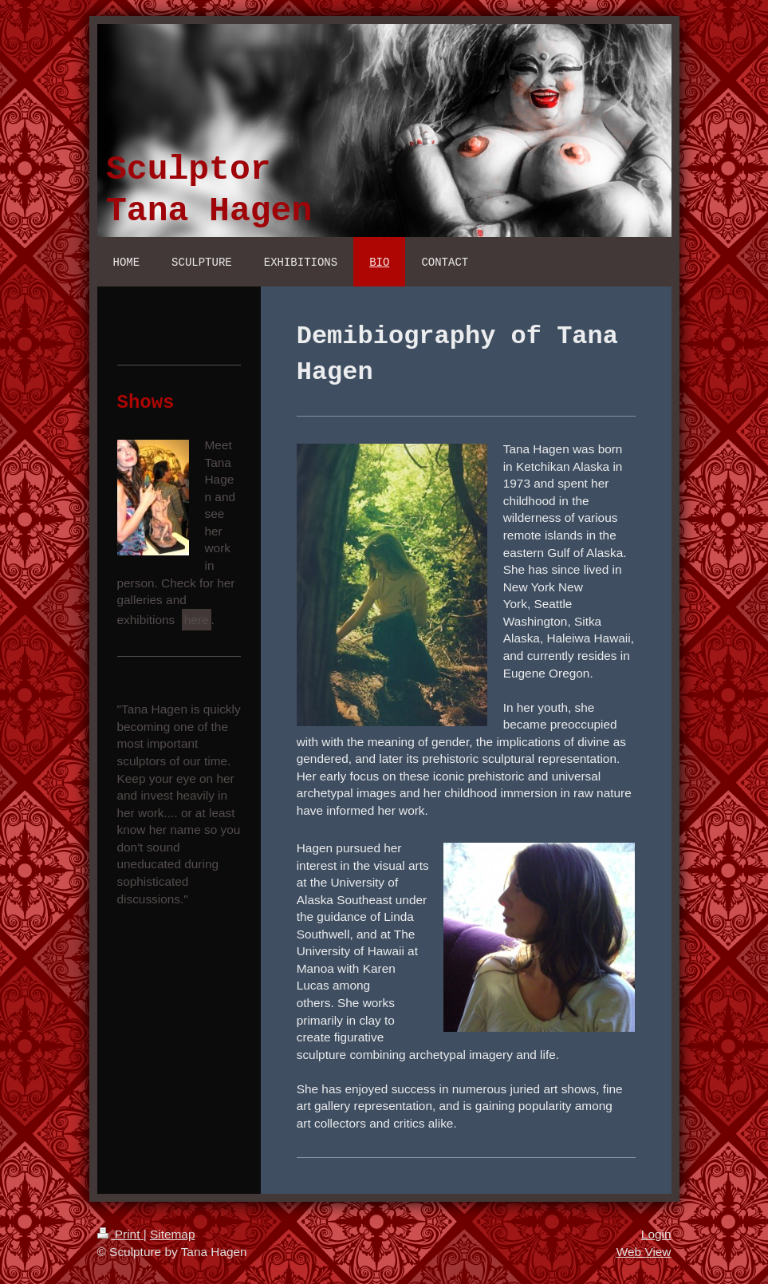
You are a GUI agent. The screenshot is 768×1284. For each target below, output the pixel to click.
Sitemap (172, 1234)
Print (120, 1234)
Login (656, 1234)
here (196, 619)
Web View (644, 1251)
